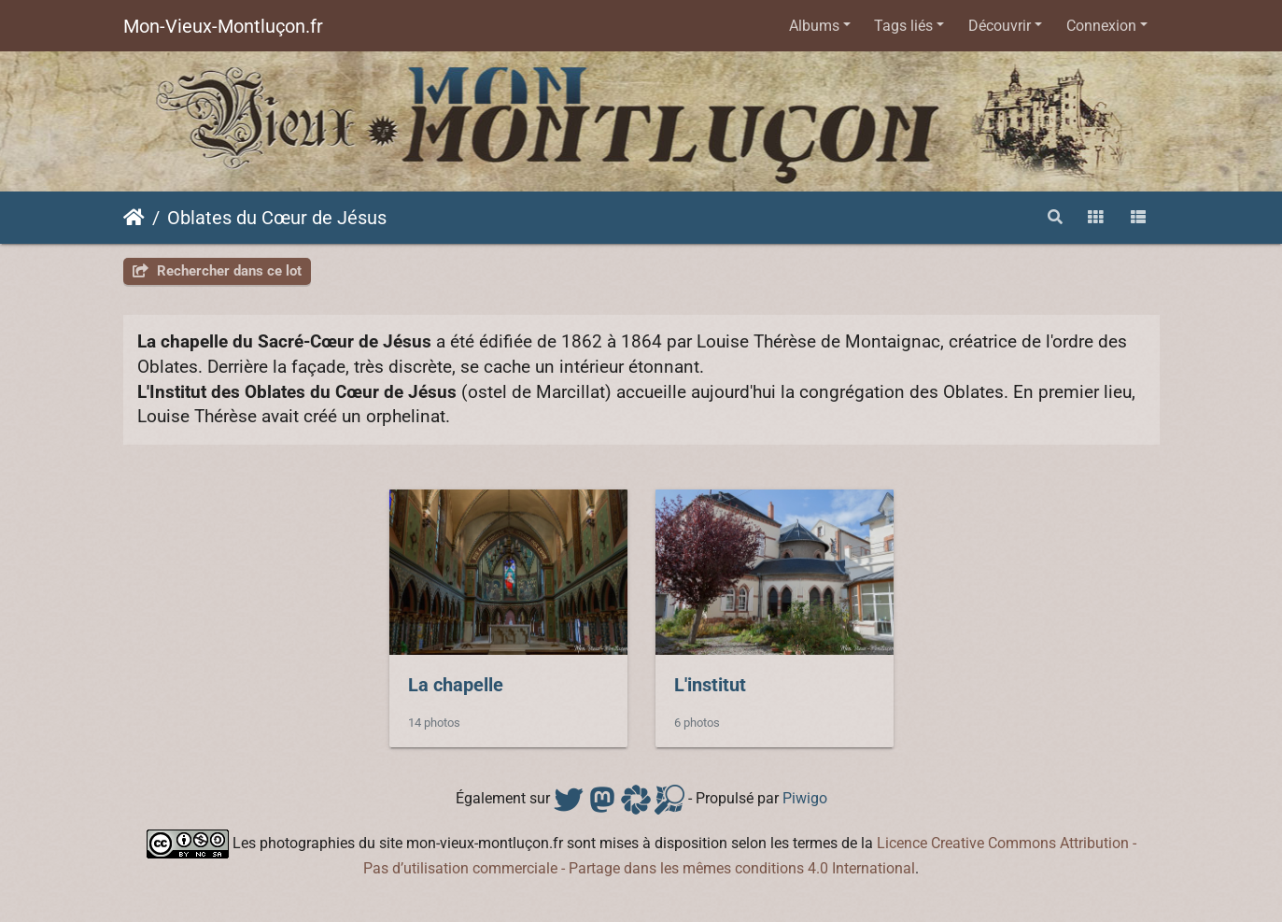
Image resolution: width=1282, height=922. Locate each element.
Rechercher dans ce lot (217, 270)
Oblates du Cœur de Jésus (277, 217)
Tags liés (903, 26)
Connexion (1101, 26)
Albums (814, 26)
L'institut (710, 685)
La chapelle (455, 685)
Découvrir (999, 26)
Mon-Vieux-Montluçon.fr (223, 26)
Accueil (134, 218)
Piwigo (804, 798)
